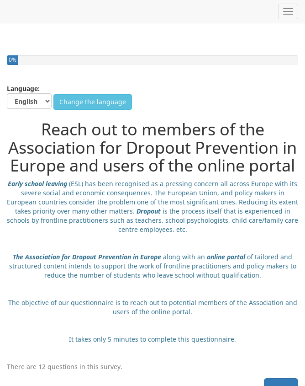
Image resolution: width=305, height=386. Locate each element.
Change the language (92, 101)
